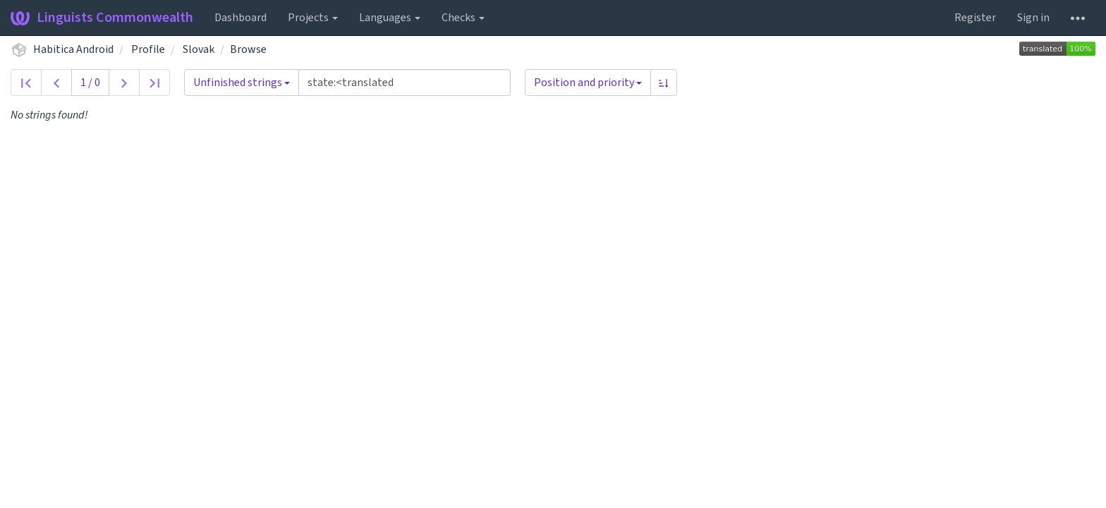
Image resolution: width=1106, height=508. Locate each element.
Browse (248, 49)
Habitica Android (73, 49)
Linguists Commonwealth (102, 18)
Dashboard (240, 17)
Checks (463, 17)
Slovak (198, 49)
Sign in (1033, 17)
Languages (389, 17)
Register (975, 17)
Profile (148, 49)
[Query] (404, 82)
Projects (313, 17)
